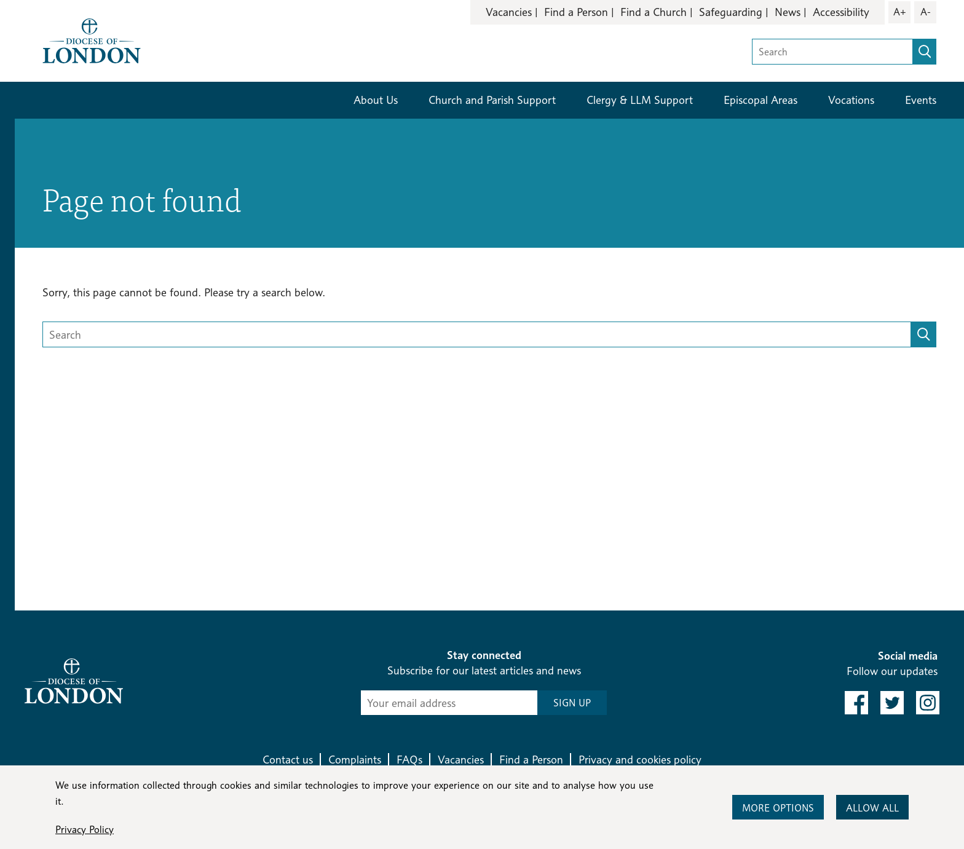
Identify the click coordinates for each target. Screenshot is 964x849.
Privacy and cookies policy (640, 759)
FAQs (409, 759)
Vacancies (509, 12)
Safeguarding (730, 12)
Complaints (354, 759)
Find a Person (576, 12)
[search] (924, 52)
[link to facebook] (856, 702)
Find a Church (653, 12)
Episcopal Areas (760, 99)
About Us (376, 99)
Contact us (288, 759)
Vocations (851, 99)
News (787, 12)
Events (920, 99)
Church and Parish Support (492, 99)
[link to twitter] (892, 702)
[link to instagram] (927, 702)
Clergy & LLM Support (640, 99)
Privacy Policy (84, 829)
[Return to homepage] (91, 39)
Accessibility (841, 12)
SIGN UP (572, 703)
